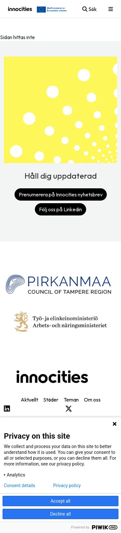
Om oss (92, 399)
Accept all (61, 501)
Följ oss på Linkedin (60, 209)
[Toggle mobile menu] (110, 9)
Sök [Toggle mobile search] (89, 9)
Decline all (60, 514)
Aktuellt (29, 399)
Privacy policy (67, 485)
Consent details (19, 485)
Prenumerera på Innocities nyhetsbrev (61, 194)
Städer (50, 399)
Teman (71, 399)
